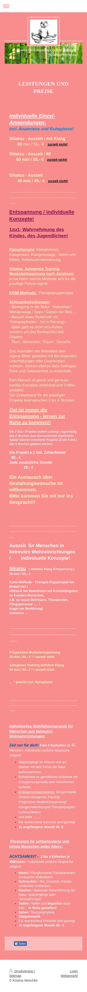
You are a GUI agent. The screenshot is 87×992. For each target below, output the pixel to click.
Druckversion (21, 971)
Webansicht (69, 976)
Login (74, 971)
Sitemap (15, 976)
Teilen (20, 943)
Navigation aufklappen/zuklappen (43, 6)
